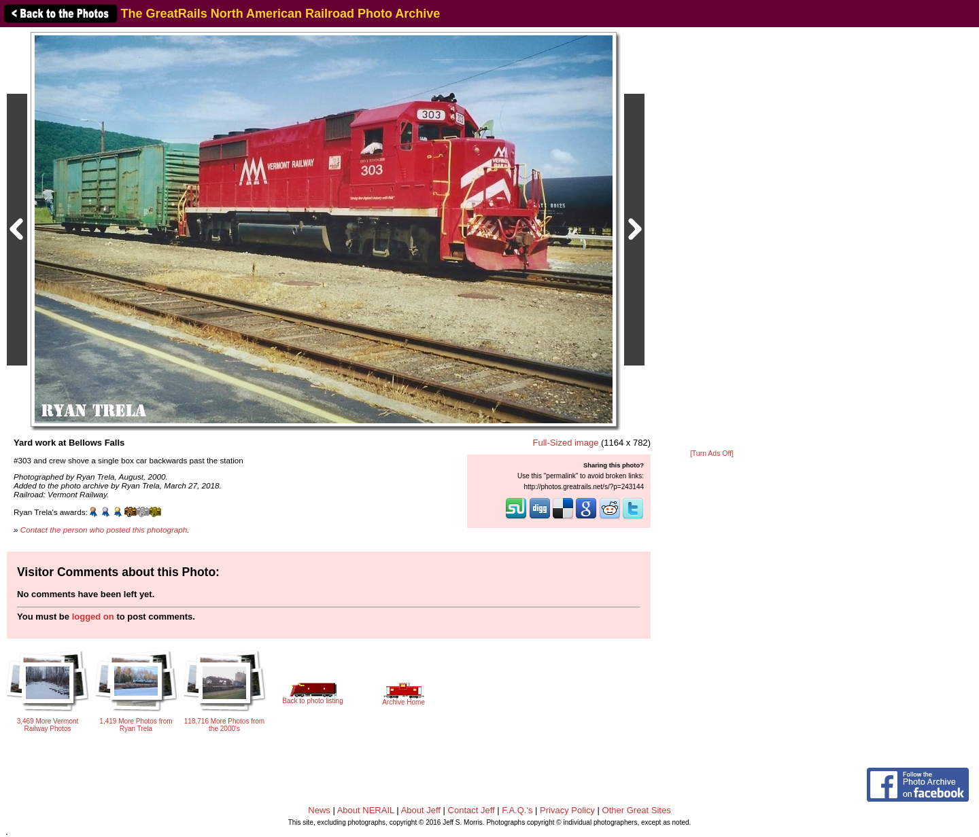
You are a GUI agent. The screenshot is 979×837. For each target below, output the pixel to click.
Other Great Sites (636, 810)
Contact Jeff (471, 810)
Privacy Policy (567, 810)
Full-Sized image (566, 443)
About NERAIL (365, 810)
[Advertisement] (711, 239)
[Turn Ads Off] (712, 453)
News (319, 810)
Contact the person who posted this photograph (104, 529)
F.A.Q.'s (517, 810)
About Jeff (421, 810)
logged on (93, 616)
